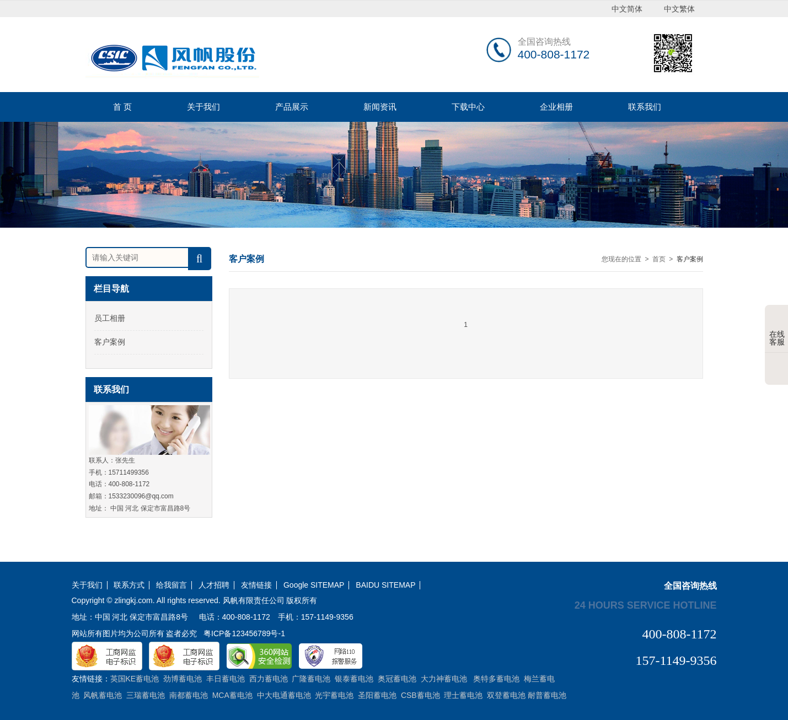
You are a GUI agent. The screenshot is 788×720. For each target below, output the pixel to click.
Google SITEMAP (314, 585)
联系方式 (129, 585)
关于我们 (203, 106)
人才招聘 (214, 585)
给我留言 (171, 585)
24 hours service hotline (646, 605)
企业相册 (556, 106)
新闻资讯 (379, 106)
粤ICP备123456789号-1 (244, 633)
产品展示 (291, 106)
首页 (659, 259)
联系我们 (644, 106)
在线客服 (777, 329)
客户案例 (109, 341)
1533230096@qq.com (141, 496)
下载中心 (468, 106)
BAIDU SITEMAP (385, 585)
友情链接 (256, 585)
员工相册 (109, 318)
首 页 (122, 106)
